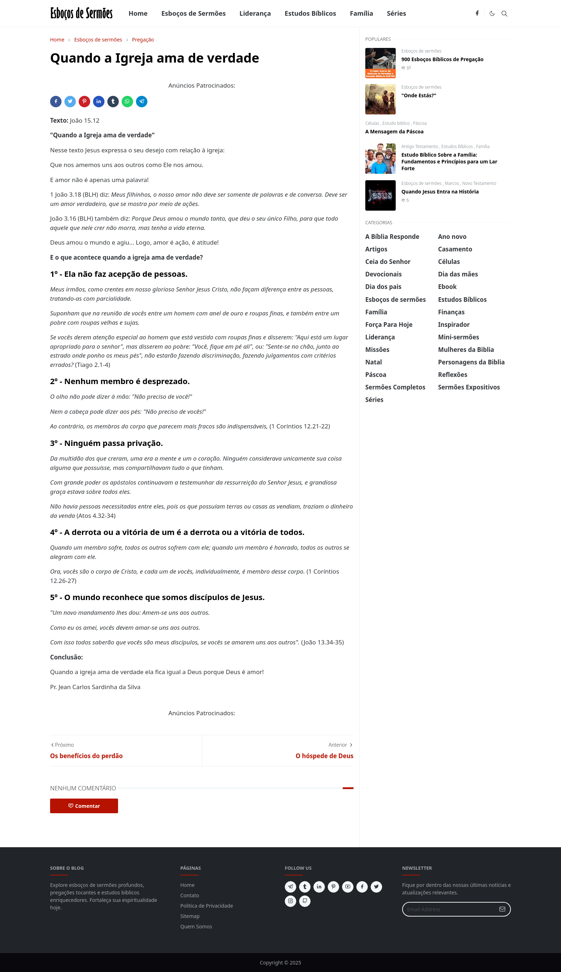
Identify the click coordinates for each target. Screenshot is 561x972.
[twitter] (376, 887)
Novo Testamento (479, 183)
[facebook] (477, 13)
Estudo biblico (396, 123)
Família (483, 146)
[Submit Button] (502, 909)
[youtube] (347, 887)
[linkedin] (319, 887)
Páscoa (419, 123)
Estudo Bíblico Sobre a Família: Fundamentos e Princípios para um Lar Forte (449, 161)
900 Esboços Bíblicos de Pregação (442, 59)
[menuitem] (138, 13)
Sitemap (190, 916)
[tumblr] (305, 887)
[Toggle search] (504, 13)
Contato (189, 895)
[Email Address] (449, 909)
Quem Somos (196, 926)
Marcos (452, 183)
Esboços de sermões (421, 51)
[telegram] (290, 887)
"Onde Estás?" (418, 95)
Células (372, 123)
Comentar (84, 805)
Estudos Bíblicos (458, 146)
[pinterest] (333, 887)
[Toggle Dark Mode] (492, 13)
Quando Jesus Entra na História (440, 191)
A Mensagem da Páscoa (394, 131)
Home (187, 885)
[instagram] (290, 901)
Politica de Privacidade (206, 905)
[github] (305, 901)
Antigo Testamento (420, 146)
